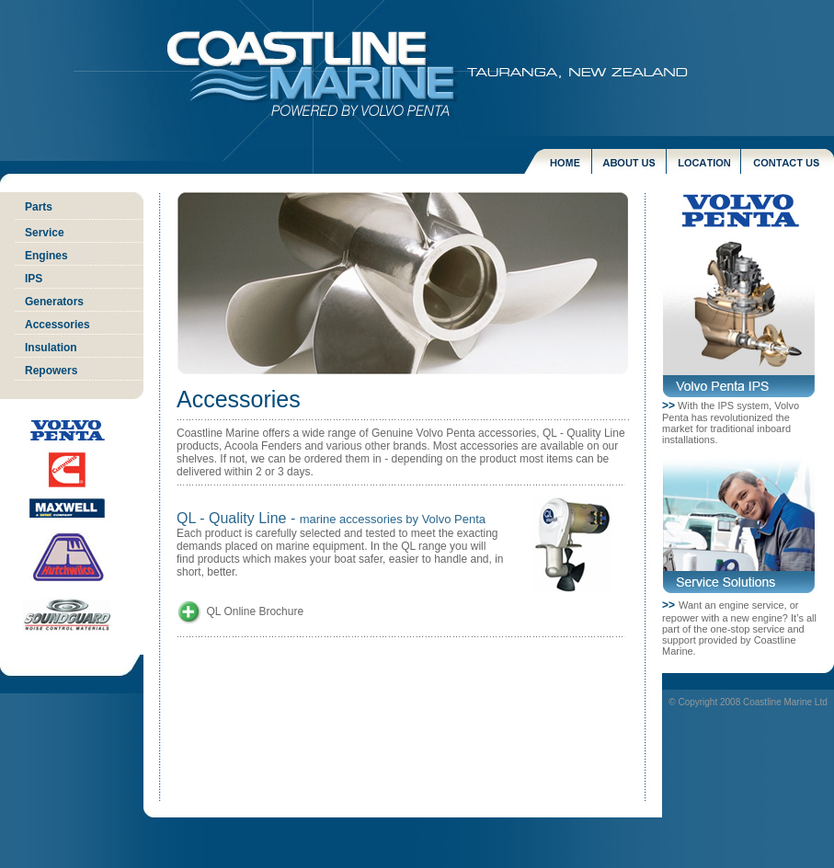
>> (668, 405)
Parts (38, 206)
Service (44, 232)
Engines (46, 255)
